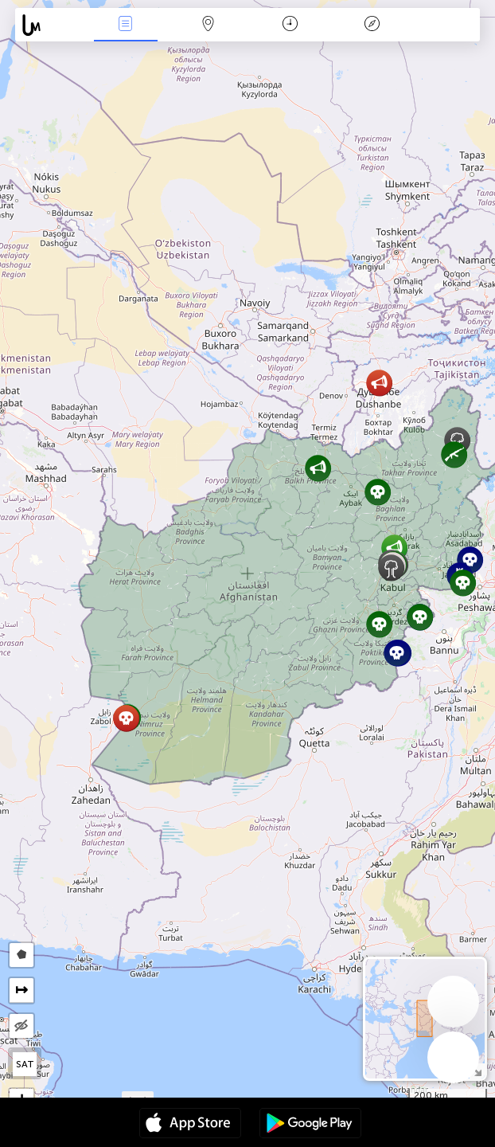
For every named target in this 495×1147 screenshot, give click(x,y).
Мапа (208, 25)
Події (126, 25)
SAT (25, 1064)
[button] (317, 467)
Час (290, 25)
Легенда (372, 25)
